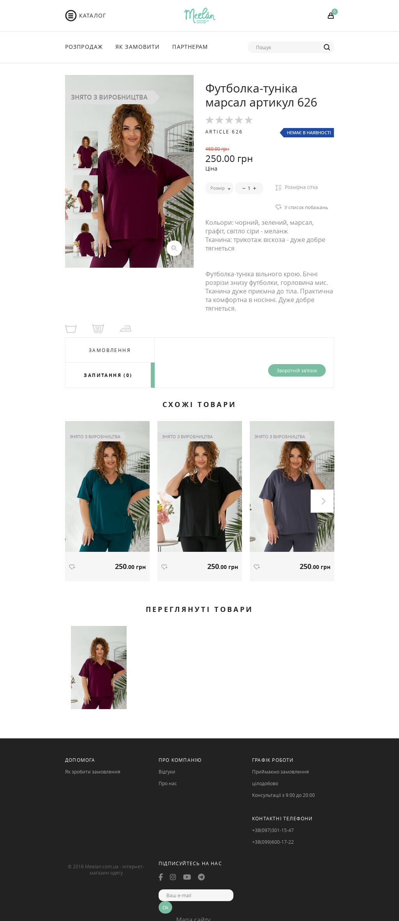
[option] (129, 171)
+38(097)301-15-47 (273, 830)
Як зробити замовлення (92, 771)
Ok (165, 907)
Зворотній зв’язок (297, 370)
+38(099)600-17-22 (273, 842)
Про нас (168, 783)
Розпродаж (84, 46)
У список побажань (306, 207)
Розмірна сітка (296, 187)
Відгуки (167, 771)
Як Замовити (137, 46)
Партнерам (190, 46)
